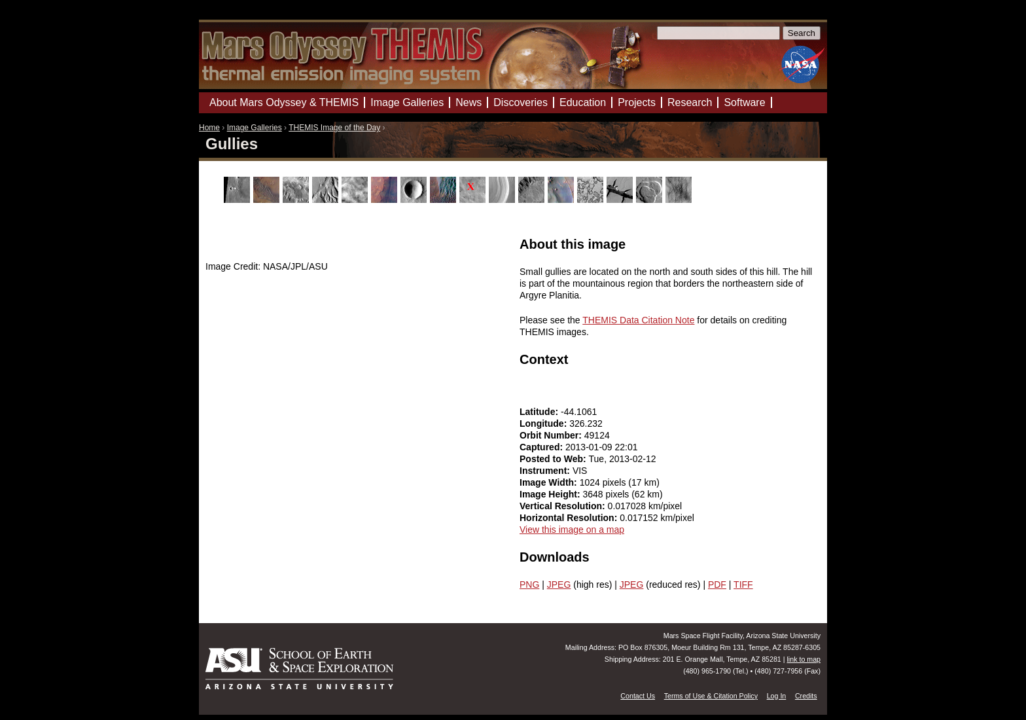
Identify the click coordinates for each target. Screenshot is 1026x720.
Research (689, 102)
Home (209, 127)
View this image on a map (572, 529)
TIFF (743, 584)
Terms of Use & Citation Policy (711, 696)
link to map (804, 659)
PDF (717, 584)
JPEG (559, 584)
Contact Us (637, 696)
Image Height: (551, 494)
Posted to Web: (554, 459)
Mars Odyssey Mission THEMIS (238, 16)
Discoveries (520, 102)
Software (744, 102)
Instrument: (546, 470)
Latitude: (540, 411)
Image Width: (550, 482)
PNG (529, 584)
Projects (637, 102)
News (468, 102)
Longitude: (544, 423)
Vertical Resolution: (564, 506)
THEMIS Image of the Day (334, 127)
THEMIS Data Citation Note (638, 320)
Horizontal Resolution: (570, 518)
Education (582, 102)
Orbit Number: (552, 435)
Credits (806, 696)
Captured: (542, 447)
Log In (777, 696)
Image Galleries (254, 127)
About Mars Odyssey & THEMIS (284, 102)
